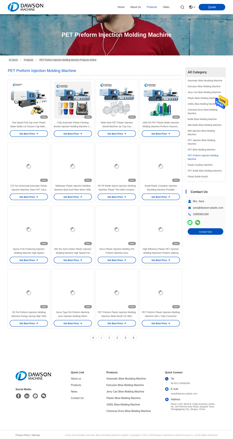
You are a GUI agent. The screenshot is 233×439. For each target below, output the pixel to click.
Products (28, 60)
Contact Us (77, 398)
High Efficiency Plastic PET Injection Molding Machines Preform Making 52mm (161, 253)
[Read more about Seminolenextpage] (93, 338)
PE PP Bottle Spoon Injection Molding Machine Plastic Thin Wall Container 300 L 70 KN (117, 189)
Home (121, 7)
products (152, 7)
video (166, 7)
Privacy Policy (23, 435)
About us (76, 378)
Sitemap (36, 435)
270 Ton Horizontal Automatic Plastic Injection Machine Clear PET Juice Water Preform (29, 189)
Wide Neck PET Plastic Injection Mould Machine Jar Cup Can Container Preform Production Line (116, 126)
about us (135, 7)
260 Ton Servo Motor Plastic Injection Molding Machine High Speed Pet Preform (73, 253)
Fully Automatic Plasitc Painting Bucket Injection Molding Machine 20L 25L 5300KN (73, 126)
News (74, 391)
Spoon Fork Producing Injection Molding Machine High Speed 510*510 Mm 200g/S (28, 253)
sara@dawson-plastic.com (208, 207)
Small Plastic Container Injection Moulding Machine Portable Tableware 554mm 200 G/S (161, 189)
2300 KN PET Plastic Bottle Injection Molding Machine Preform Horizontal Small (161, 126)
